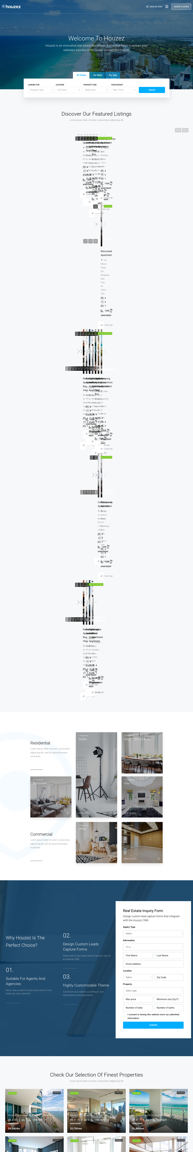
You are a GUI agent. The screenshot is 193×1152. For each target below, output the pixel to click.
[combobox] (41, 90)
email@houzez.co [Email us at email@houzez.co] (62, 1114)
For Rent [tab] (97, 75)
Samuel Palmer (40, 881)
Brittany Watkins (153, 870)
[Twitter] (154, 1143)
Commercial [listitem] (105, 1100)
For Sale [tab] (113, 75)
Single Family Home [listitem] (108, 1075)
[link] (34, 156)
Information (129, 453)
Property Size (90, 85)
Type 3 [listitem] (102, 1095)
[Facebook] (148, 1143)
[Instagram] (160, 1143)
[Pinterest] (182, 1143)
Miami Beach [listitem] (9, 1119)
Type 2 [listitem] (102, 1090)
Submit (153, 537)
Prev (178, 130)
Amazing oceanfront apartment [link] (86, 183)
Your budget (117, 85)
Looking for (33, 85)
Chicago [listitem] (7, 1104)
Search (152, 90)
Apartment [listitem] (104, 1071)
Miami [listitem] (6, 1114)
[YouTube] (177, 1143)
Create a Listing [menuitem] (181, 7)
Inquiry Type (129, 439)
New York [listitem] (7, 1109)
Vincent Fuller (96, 870)
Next (185, 130)
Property (127, 496)
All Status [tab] (81, 75)
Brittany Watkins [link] (82, 206)
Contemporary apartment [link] (145, 183)
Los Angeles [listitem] (8, 1099)
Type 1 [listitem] (102, 1085)
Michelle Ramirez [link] (145, 206)
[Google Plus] (171, 1143)
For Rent (56, 138)
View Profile (40, 906)
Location (60, 85)
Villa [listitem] (101, 1080)
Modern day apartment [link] (19, 183)
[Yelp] (188, 1143)
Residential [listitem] (104, 1105)
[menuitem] (154, 6)
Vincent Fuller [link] (19, 206)
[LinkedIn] (165, 1143)
